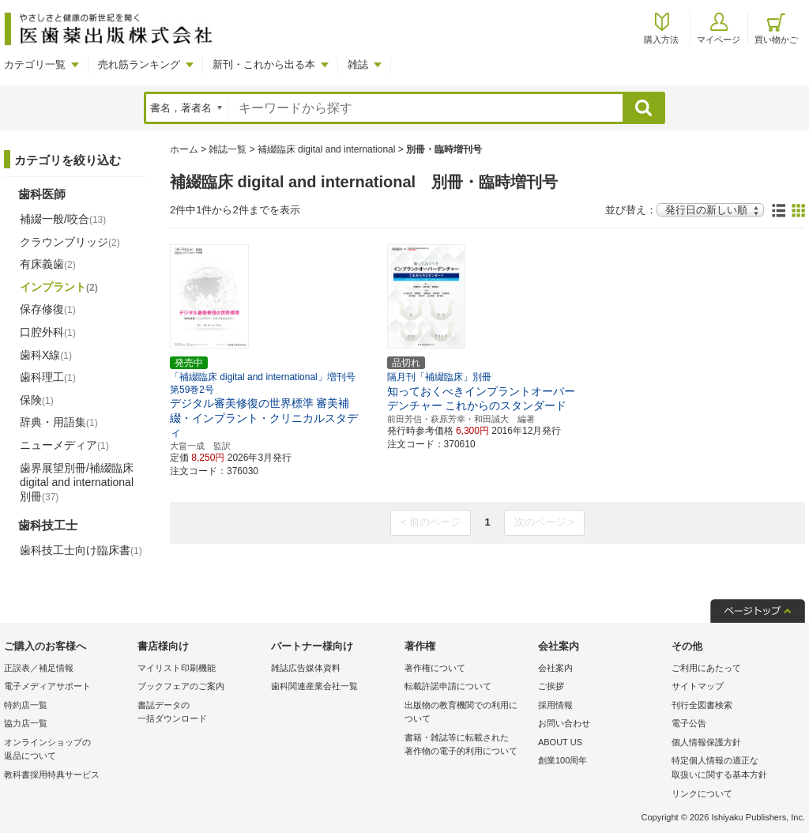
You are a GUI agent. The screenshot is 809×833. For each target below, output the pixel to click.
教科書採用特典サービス (52, 774)
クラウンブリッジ (70, 242)
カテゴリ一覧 (35, 64)
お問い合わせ (564, 723)
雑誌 (358, 64)
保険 (37, 400)
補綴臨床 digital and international (327, 149)
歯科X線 (46, 355)
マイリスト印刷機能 (176, 668)
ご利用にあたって (706, 668)
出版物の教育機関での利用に (467, 713)
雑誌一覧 (227, 149)
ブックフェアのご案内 (180, 686)
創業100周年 (562, 760)
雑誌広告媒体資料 (306, 668)
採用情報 (555, 705)
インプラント (59, 287)
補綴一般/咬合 (63, 219)
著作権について (434, 668)
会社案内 (555, 668)
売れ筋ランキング (139, 64)
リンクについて (702, 793)
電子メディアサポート (47, 686)
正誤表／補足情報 (38, 668)
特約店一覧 (25, 705)
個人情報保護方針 (706, 742)
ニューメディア (64, 445)
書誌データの (200, 713)
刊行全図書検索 (702, 705)
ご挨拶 (551, 686)
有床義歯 (48, 264)
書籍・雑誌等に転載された (467, 746)
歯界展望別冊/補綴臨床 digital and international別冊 (77, 482)
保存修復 (48, 309)
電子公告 (689, 723)
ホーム (184, 149)
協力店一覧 (25, 723)
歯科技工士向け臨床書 (81, 550)
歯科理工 (48, 377)
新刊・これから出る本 (264, 64)
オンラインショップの (67, 750)
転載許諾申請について (447, 686)
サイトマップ (698, 686)
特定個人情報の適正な (734, 769)
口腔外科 (48, 332)
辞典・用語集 (59, 422)
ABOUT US (560, 742)
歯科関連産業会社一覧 (314, 686)
